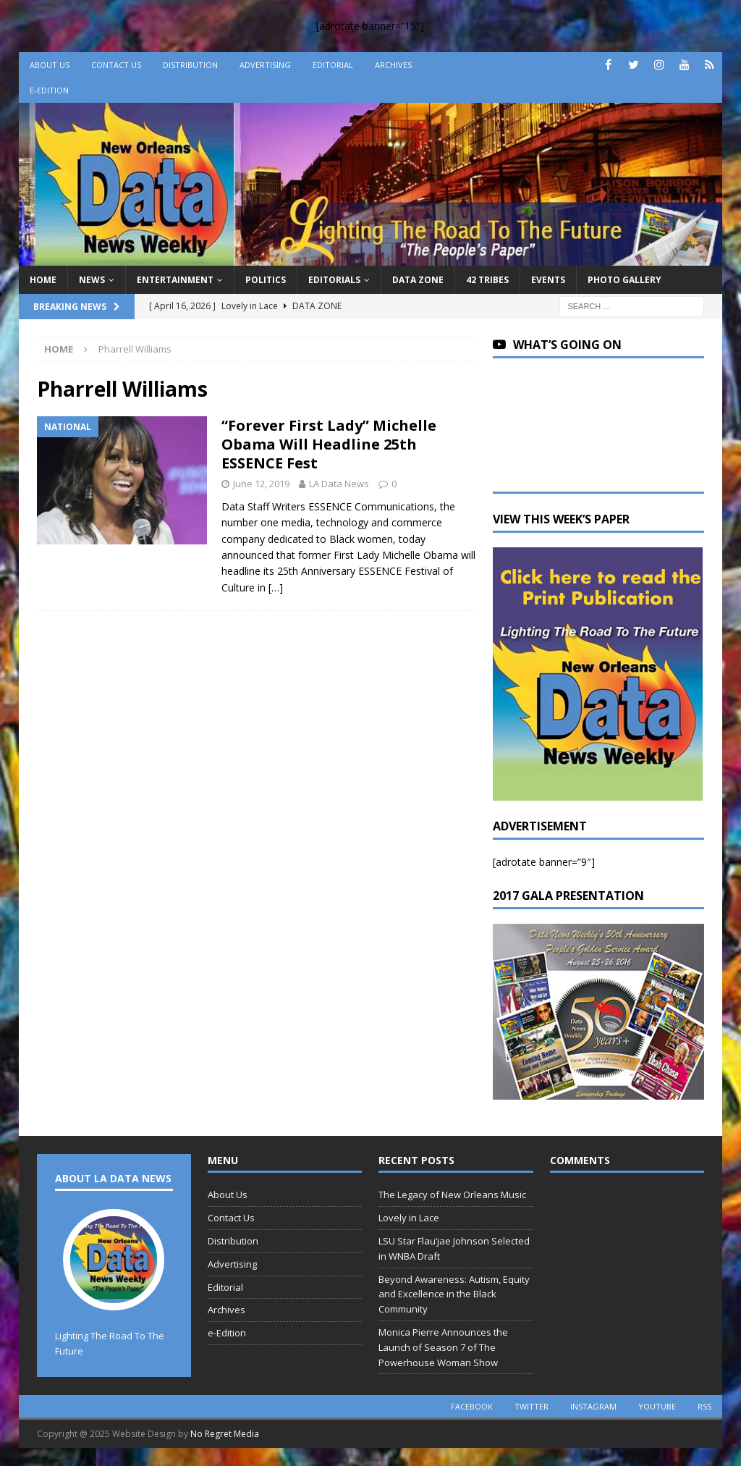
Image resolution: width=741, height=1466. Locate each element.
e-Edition (49, 90)
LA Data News (339, 483)
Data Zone (418, 280)
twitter (532, 1406)
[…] (275, 587)
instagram (593, 1406)
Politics (265, 280)
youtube (657, 1406)
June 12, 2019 (261, 483)
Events (548, 280)
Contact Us (116, 64)
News (92, 280)
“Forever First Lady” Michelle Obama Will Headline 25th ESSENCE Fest (328, 444)
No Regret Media (224, 1434)
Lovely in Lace (408, 1217)
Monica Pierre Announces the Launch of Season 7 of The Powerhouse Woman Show (443, 1347)
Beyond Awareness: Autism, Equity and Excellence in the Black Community (454, 1294)
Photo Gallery (624, 280)
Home (43, 280)
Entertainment (175, 280)
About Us (49, 64)
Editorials (334, 280)
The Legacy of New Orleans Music (452, 1194)
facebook (472, 1406)
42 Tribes (487, 280)
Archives (393, 64)
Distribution (190, 64)
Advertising (265, 64)
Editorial (333, 64)
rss (704, 1406)
